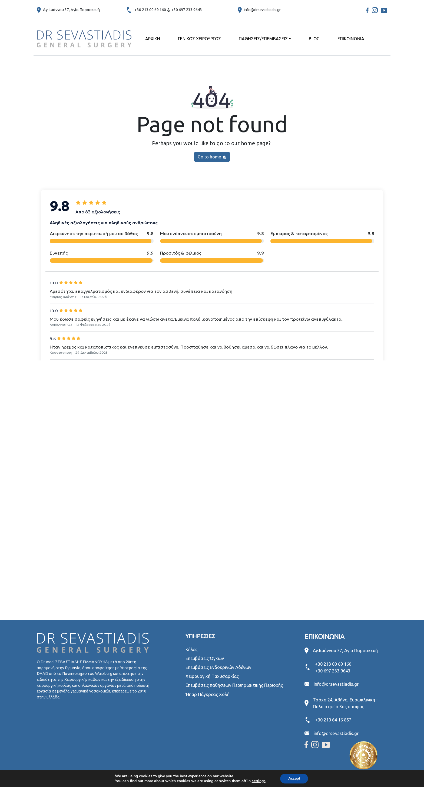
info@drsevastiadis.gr (262, 10)
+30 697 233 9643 (186, 10)
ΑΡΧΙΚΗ (152, 38)
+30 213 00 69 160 (150, 10)
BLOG (314, 38)
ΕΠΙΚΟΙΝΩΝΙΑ (350, 38)
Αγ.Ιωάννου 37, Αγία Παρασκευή (71, 10)
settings (258, 781)
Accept (294, 778)
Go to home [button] (212, 157)
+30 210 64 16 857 (333, 719)
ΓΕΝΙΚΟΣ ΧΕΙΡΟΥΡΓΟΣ (199, 38)
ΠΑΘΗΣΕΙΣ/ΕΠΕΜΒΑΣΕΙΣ (263, 38)
